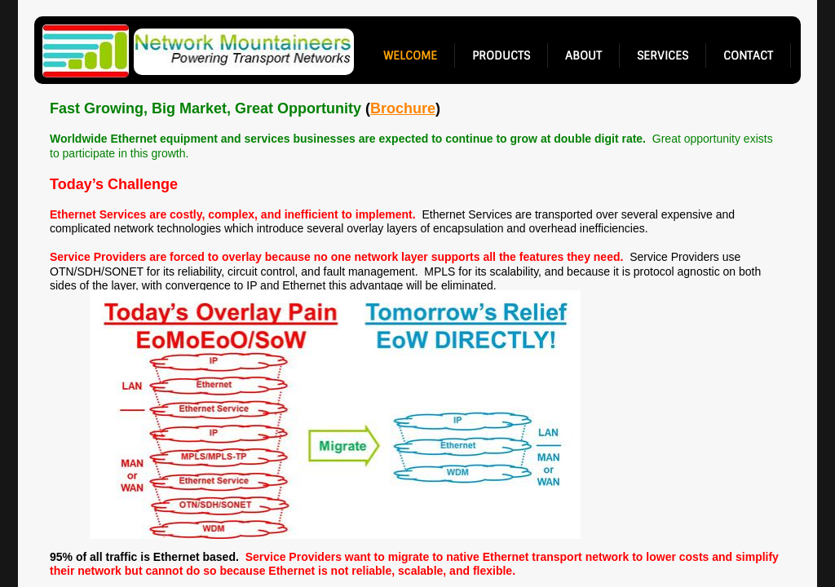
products (501, 55)
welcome (410, 55)
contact (748, 55)
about (583, 55)
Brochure (402, 108)
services (662, 55)
